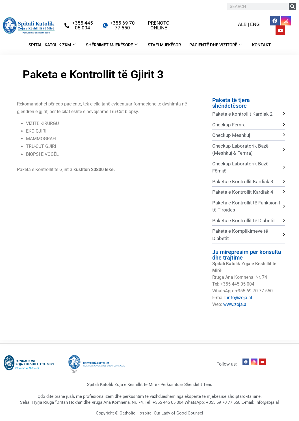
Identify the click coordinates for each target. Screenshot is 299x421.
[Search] (292, 6)
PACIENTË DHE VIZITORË (215, 45)
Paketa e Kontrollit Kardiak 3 (242, 181)
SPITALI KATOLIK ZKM (52, 45)
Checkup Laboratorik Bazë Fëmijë (240, 167)
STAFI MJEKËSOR (164, 45)
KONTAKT (261, 45)
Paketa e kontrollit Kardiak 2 (242, 114)
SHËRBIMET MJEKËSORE (112, 45)
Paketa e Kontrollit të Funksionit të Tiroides (246, 206)
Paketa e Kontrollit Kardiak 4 (242, 192)
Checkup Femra (229, 125)
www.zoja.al (235, 304)
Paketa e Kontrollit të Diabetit (243, 220)
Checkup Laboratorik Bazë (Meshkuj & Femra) (240, 149)
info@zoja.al (239, 297)
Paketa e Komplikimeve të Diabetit (240, 234)
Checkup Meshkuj (231, 135)
